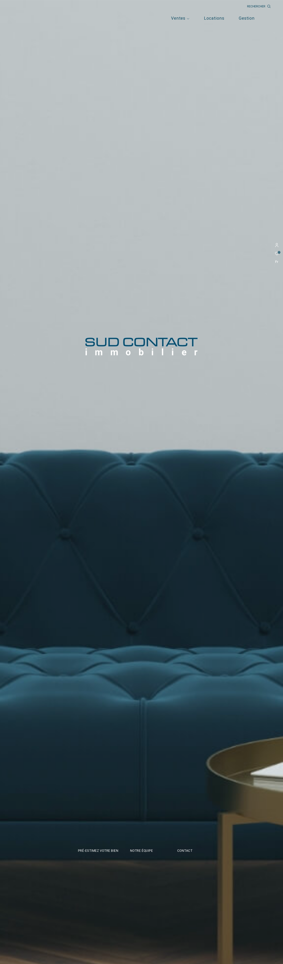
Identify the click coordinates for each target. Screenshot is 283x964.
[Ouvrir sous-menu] (188, 18)
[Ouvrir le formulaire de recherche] (267, 6)
